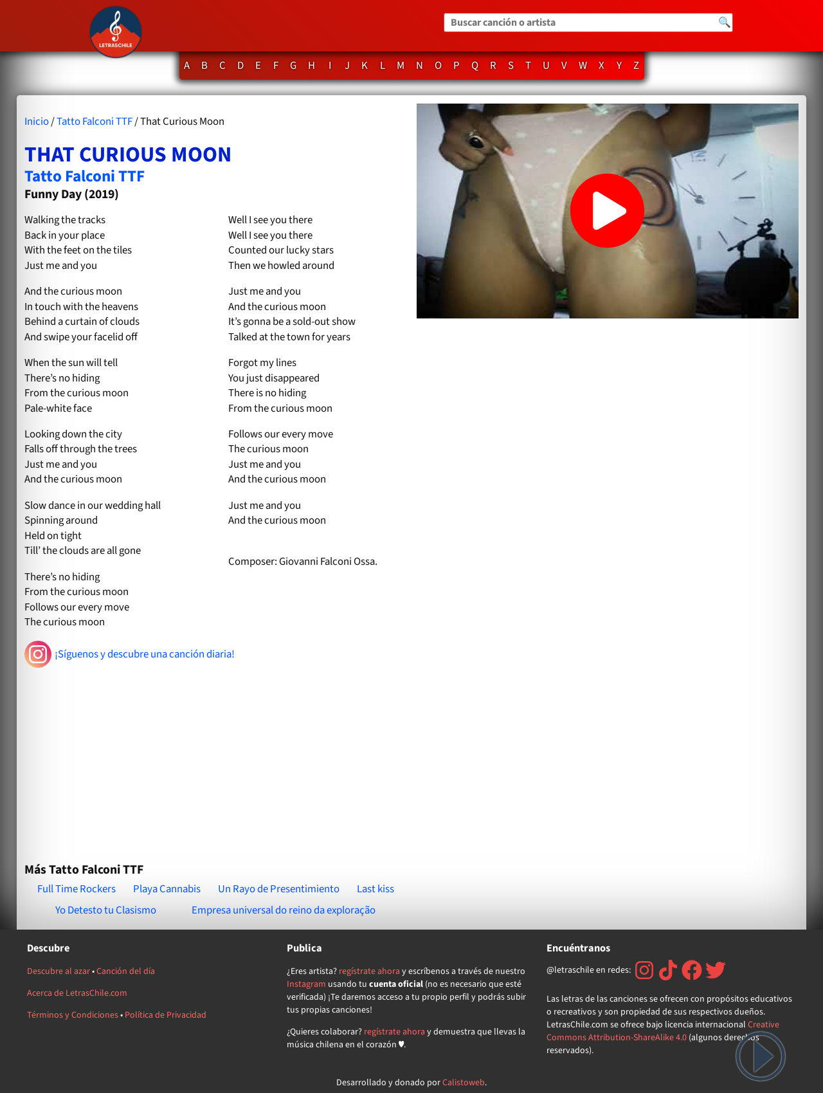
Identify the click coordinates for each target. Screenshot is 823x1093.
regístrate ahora (369, 971)
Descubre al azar (58, 971)
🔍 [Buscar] (724, 22)
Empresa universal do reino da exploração (283, 910)
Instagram (306, 984)
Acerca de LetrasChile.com (77, 993)
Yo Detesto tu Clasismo (105, 910)
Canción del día (125, 971)
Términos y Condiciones (72, 1015)
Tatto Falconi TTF (94, 121)
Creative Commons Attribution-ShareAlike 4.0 (663, 1031)
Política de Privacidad (165, 1015)
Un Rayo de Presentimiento (278, 889)
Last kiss (375, 889)
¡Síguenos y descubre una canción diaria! (129, 654)
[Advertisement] (215, 760)
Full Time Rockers (76, 889)
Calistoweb (463, 1082)
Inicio (36, 121)
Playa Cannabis (167, 889)
